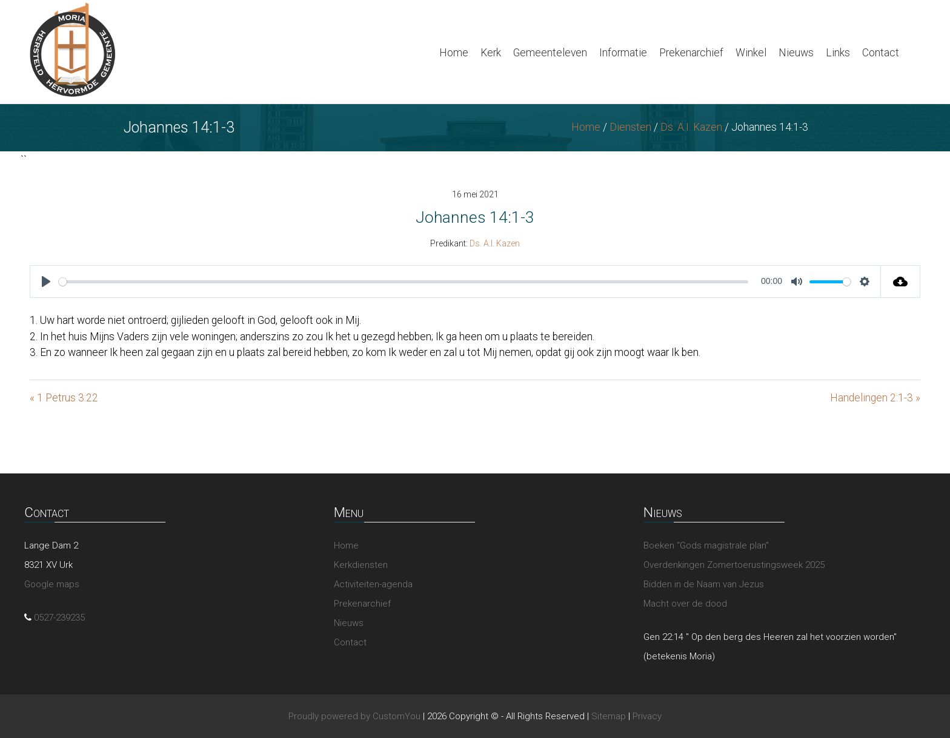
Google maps (51, 584)
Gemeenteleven (550, 53)
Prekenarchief (691, 53)
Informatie (623, 53)
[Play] (46, 281)
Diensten (630, 127)
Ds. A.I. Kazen (691, 127)
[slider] (403, 282)
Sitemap (608, 716)
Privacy (647, 716)
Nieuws (796, 53)
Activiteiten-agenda (373, 584)
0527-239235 (59, 617)
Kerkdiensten (361, 564)
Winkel (751, 53)
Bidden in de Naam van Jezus (703, 584)
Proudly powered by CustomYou (354, 716)
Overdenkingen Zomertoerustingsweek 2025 (734, 564)
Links (838, 53)
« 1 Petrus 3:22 (64, 398)
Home (453, 53)
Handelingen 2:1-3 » (875, 398)
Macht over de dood (685, 603)
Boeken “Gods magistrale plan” (706, 545)
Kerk (490, 53)
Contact (880, 53)
